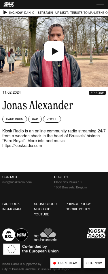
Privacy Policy (78, 204)
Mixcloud (42, 209)
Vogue (52, 119)
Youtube (41, 214)
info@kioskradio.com (17, 182)
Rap (35, 119)
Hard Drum (14, 119)
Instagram (11, 209)
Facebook (11, 204)
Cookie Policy (78, 209)
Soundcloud (45, 204)
